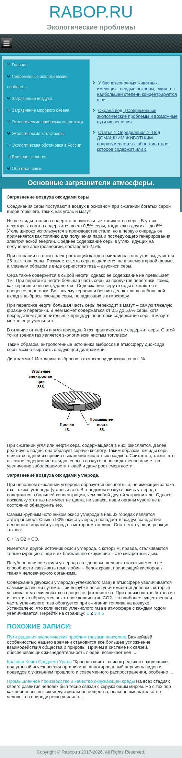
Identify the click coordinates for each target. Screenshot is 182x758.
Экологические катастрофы (38, 133)
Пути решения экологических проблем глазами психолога (66, 637)
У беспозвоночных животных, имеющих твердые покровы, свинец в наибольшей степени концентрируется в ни (137, 91)
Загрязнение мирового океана (40, 110)
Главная (19, 65)
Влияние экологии (29, 157)
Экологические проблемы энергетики (47, 122)
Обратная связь (27, 168)
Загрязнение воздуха (32, 98)
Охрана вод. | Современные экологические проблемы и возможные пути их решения (137, 116)
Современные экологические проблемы (37, 81)
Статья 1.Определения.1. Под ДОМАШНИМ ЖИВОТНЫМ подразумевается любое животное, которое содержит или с (133, 141)
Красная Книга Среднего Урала (39, 661)
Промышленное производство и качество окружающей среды (71, 681)
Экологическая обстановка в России (46, 145)
